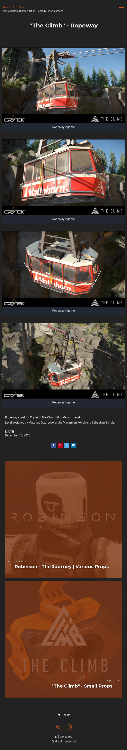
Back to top (63, 736)
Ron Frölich (15, 7)
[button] (63, 715)
